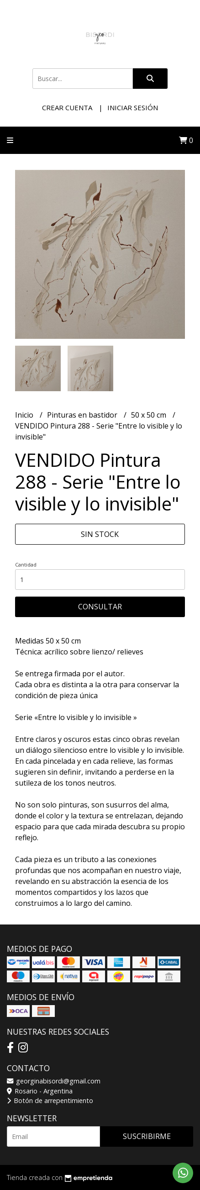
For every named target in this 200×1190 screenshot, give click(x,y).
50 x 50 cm (149, 415)
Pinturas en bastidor (83, 415)
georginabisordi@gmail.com (53, 1081)
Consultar (100, 607)
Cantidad (26, 564)
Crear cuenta (67, 107)
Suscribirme (147, 1136)
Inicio (25, 415)
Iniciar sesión (132, 107)
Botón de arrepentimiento (50, 1100)
